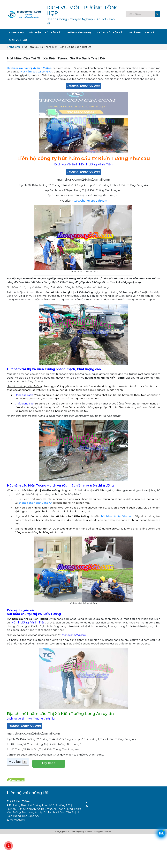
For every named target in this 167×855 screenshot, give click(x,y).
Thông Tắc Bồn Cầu (110, 32)
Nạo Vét (150, 32)
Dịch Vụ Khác (18, 40)
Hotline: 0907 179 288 (83, 86)
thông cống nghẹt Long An (35, 502)
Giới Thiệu (34, 32)
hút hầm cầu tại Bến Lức (116, 516)
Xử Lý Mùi (134, 32)
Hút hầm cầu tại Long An (36, 71)
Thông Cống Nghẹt (79, 32)
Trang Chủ (16, 32)
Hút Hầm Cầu (53, 32)
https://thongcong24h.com (89, 200)
